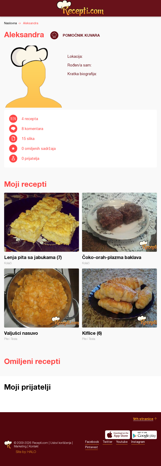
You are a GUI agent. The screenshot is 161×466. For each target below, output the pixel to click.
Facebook (92, 441)
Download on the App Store (117, 434)
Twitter (107, 441)
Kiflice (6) (119, 305)
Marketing (20, 446)
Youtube (122, 441)
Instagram (138, 441)
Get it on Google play (144, 434)
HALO (31, 452)
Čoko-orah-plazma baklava (119, 229)
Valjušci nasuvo (41, 305)
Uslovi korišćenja (60, 442)
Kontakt (33, 446)
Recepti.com (80, 8)
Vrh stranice (143, 419)
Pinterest (91, 447)
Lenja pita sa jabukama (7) (41, 229)
